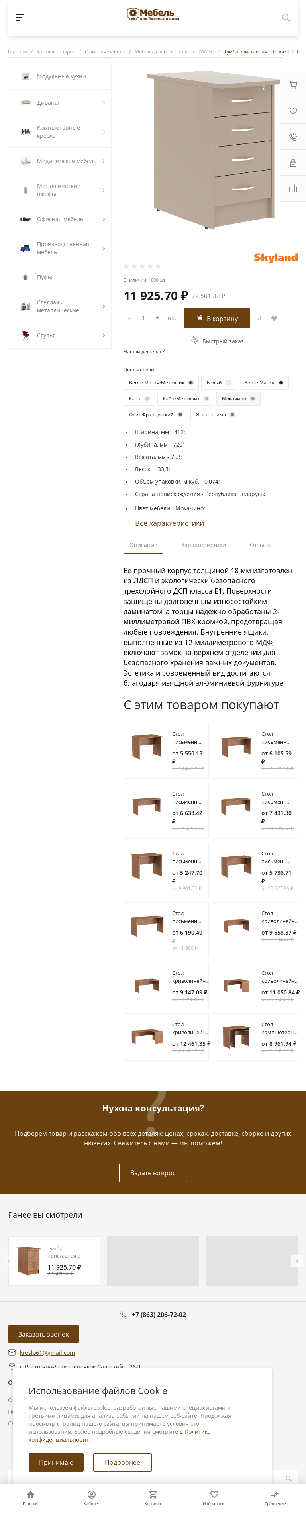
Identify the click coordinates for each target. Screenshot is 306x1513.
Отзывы (261, 545)
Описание (143, 545)
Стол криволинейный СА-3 (281, 980)
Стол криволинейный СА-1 (281, 921)
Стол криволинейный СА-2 (192, 980)
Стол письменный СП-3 (188, 801)
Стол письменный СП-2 (277, 741)
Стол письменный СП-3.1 (188, 921)
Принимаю (56, 1462)
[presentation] (9, 1261)
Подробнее (122, 1462)
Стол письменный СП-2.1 (277, 861)
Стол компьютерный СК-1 (281, 1032)
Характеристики (203, 545)
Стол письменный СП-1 (188, 741)
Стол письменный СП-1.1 (188, 861)
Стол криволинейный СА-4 (192, 1032)
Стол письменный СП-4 (277, 801)
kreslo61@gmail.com (47, 1352)
